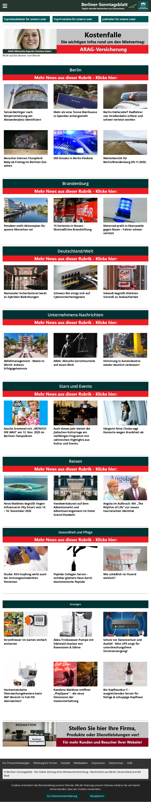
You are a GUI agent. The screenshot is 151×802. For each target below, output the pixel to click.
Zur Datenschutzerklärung (62, 796)
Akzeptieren (97, 796)
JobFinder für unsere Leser (119, 19)
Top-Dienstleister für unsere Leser (25, 19)
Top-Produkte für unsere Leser (73, 19)
